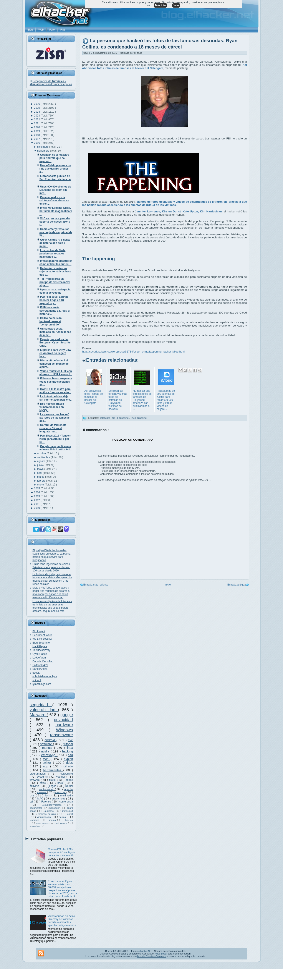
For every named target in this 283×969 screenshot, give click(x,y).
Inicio (168, 584)
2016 (37, 142)
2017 (37, 139)
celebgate (105, 418)
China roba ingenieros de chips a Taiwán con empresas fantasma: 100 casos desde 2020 (52, 567)
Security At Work (42, 635)
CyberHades (40, 653)
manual (48, 747)
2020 (37, 127)
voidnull (37, 680)
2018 (37, 135)
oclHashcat (35, 826)
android (50, 740)
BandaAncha (40, 668)
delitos (63, 817)
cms (33, 795)
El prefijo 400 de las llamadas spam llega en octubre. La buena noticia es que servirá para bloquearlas (52, 555)
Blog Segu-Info (41, 642)
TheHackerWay (41, 650)
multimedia (66, 795)
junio (40, 465)
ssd (70, 755)
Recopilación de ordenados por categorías (51, 83)
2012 (37, 500)
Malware (38, 714)
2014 (37, 492)
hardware (64, 724)
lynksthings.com (42, 684)
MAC (40, 798)
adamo (53, 820)
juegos (52, 786)
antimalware (62, 823)
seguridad (41, 704)
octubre (41, 453)
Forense (46, 801)
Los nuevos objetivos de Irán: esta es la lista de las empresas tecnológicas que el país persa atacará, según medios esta (52, 606)
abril (40, 472)
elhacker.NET (145, 951)
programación (39, 773)
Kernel (69, 786)
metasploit (67, 811)
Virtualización (44, 817)
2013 (37, 496)
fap (114, 418)
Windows (64, 730)
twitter (48, 762)
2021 (37, 123)
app (46, 766)
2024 (37, 111)
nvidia (46, 751)
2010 (37, 508)
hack (61, 783)
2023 (37, 115)
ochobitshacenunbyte (45, 676)
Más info (160, 5)
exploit (68, 759)
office (44, 783)
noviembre (43, 150)
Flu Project (39, 631)
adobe (69, 779)
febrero (41, 480)
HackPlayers (40, 646)
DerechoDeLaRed (43, 661)
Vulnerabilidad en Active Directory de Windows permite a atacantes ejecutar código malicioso (62, 921)
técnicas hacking (47, 814)
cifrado (68, 766)
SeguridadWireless (53, 805)
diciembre (43, 146)
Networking (66, 773)
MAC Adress (43, 823)
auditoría (50, 811)
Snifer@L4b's (40, 665)
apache (68, 789)
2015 (37, 488)
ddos (69, 762)
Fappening (123, 418)
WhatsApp (49, 755)
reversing (35, 820)
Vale (176, 5)
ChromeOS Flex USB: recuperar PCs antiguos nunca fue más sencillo (61, 852)
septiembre (44, 457)
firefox (53, 779)
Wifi (46, 759)
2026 (37, 103)
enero (41, 484)
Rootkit (69, 814)
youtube (61, 776)
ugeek (36, 672)
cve (70, 740)
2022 (37, 119)
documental (36, 808)
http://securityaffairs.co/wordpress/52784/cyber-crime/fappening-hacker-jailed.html (133, 351)
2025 (37, 107)
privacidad (63, 719)
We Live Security (42, 638)
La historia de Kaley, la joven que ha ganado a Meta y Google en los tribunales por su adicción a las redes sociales (52, 579)
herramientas (53, 770)
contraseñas (47, 789)
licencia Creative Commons (151, 956)
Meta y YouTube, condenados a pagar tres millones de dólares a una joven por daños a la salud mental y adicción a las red (51, 592)
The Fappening (139, 418)
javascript (60, 792)
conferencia (66, 801)
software (46, 744)
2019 (37, 131)
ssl (32, 801)
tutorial (68, 744)
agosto (41, 461)
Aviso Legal (161, 953)
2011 (37, 504)
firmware (35, 779)
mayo (40, 469)
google (66, 714)
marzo (41, 476)
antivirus (35, 786)
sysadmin (43, 776)
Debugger (54, 808)
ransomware (61, 735)
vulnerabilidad (44, 709)
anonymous (59, 798)
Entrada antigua (236, 584)
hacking (67, 751)
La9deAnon (39, 657)
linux (69, 747)
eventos (42, 792)
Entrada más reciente (95, 584)
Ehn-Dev (68, 820)
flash (48, 795)
